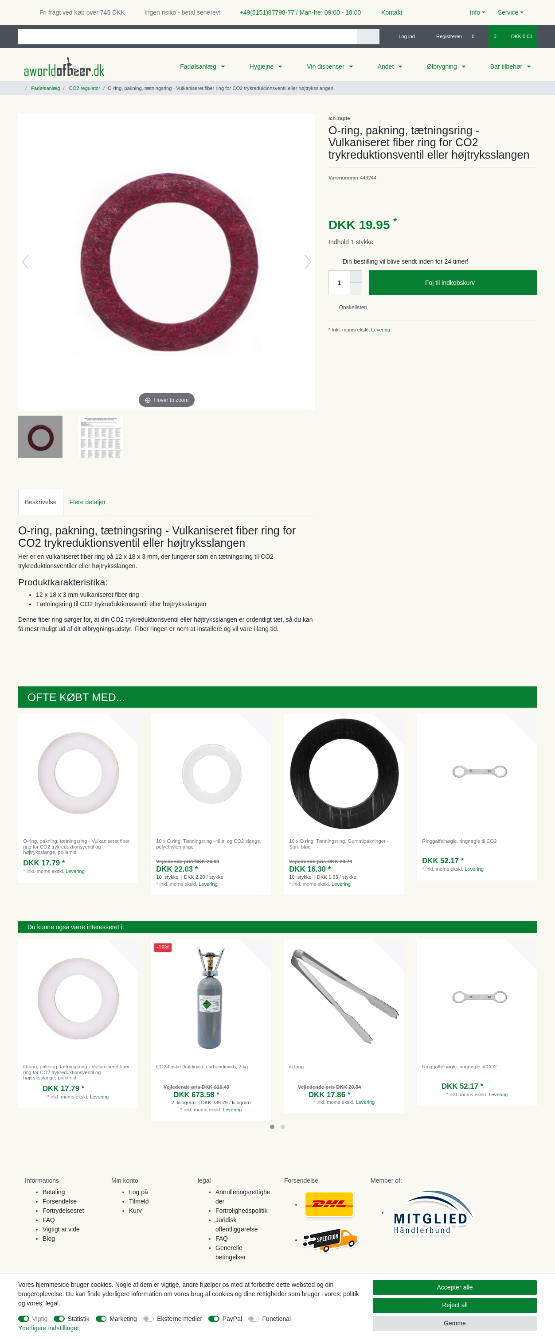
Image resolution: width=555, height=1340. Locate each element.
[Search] (368, 36)
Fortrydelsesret (63, 1210)
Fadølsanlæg (199, 66)
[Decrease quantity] (356, 289)
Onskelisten (349, 307)
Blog (49, 1238)
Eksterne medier (179, 1318)
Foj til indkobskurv (477, 283)
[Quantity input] (339, 282)
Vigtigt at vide (61, 1229)
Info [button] (475, 12)
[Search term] (187, 36)
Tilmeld (139, 1201)
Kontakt (387, 12)
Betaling (54, 1192)
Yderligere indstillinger (48, 1328)
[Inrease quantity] (356, 276)
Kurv (135, 1210)
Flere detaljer (88, 502)
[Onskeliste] (478, 36)
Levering (380, 329)
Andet (386, 66)
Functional (276, 1318)
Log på (138, 1192)
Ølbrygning (443, 66)
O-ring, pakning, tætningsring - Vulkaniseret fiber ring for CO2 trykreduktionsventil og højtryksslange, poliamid (76, 846)
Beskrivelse (41, 502)
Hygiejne (262, 66)
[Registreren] (444, 36)
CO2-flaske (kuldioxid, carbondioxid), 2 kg (202, 1066)
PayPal (232, 1318)
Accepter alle (455, 1287)
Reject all (455, 1305)
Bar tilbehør (507, 66)
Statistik (79, 1318)
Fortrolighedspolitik (241, 1210)
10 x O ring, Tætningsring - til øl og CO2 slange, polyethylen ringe (208, 843)
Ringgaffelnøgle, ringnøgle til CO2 (459, 841)
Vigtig (40, 1318)
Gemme (455, 1323)
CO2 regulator (84, 88)
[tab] (40, 502)
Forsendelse (60, 1201)
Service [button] (508, 12)
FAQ (49, 1219)
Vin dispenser (326, 66)
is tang (296, 1066)
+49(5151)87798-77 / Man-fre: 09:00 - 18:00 (297, 12)
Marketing (123, 1318)
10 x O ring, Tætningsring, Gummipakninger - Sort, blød (338, 843)
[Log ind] (403, 36)
